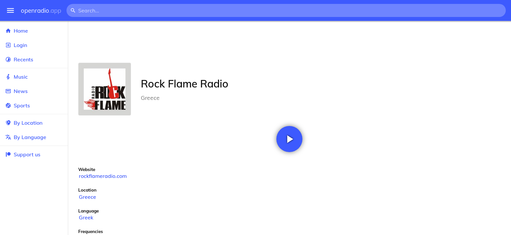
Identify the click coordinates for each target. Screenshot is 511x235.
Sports (34, 105)
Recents (34, 59)
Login (34, 45)
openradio (41, 10)
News (34, 91)
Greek (86, 217)
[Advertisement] (289, 42)
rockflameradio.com (103, 176)
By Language (34, 137)
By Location (34, 123)
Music (34, 77)
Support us (22, 154)
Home (34, 31)
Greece (87, 197)
